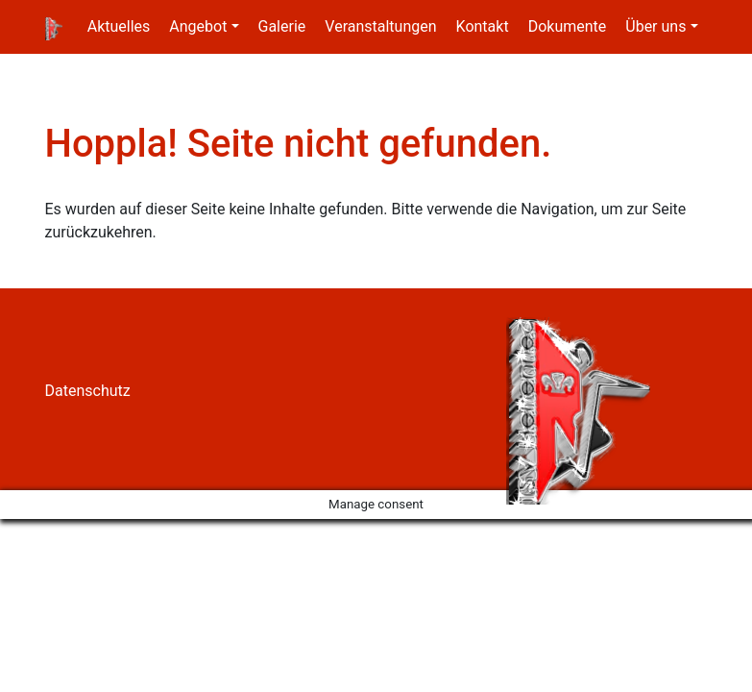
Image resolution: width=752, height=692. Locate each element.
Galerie (282, 26)
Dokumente (567, 26)
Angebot (198, 26)
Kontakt (482, 26)
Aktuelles (119, 26)
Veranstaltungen (380, 26)
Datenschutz (88, 391)
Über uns (655, 26)
